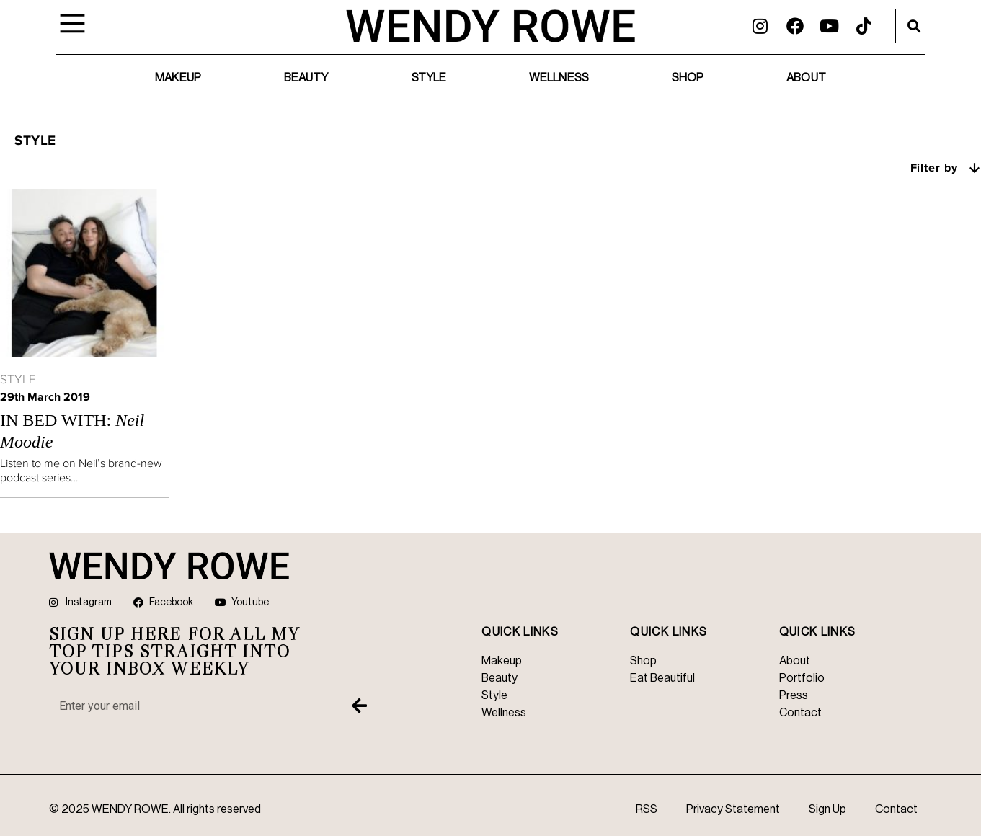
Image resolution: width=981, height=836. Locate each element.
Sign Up (827, 809)
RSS (646, 809)
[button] (914, 26)
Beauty (306, 78)
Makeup (178, 78)
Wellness (559, 78)
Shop (687, 78)
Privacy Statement (733, 809)
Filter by (946, 167)
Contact (896, 809)
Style (429, 78)
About (806, 78)
